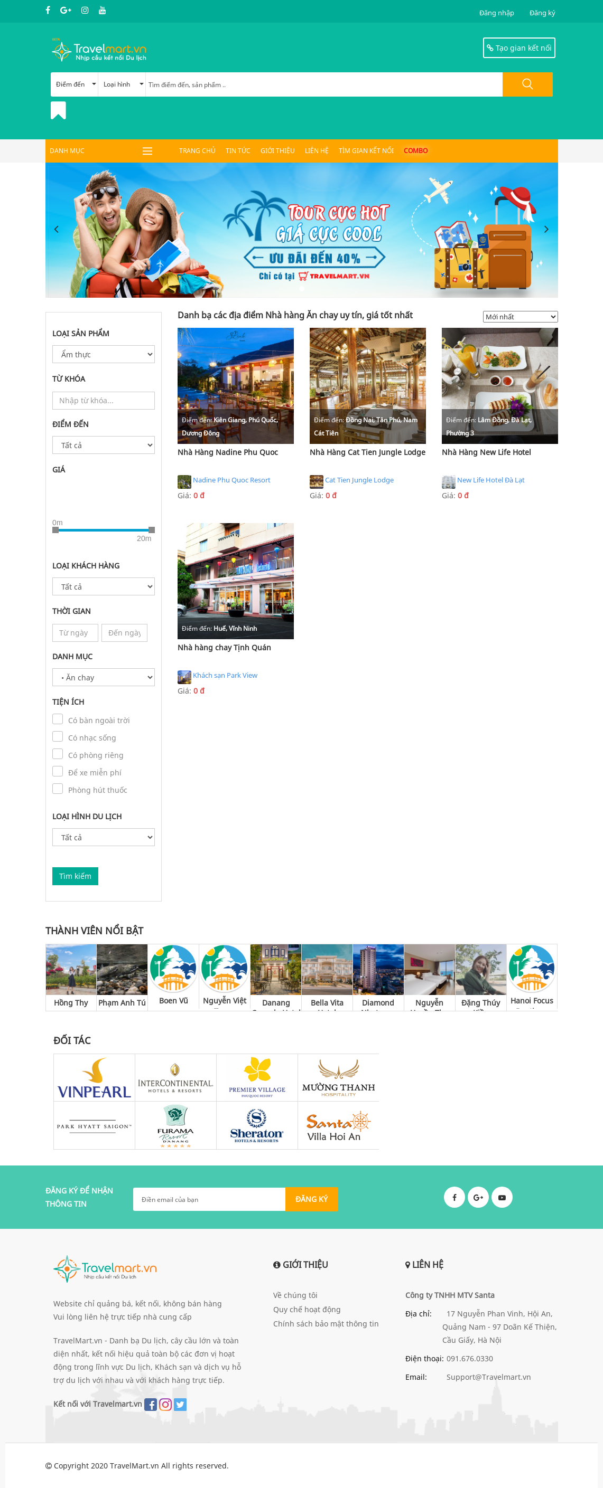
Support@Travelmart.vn (489, 1377)
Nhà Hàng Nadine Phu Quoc (228, 452)
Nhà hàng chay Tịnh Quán (224, 647)
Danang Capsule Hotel (276, 1004)
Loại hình (124, 84)
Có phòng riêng (96, 755)
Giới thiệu (278, 150)
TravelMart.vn (134, 1466)
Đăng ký (542, 12)
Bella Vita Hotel (327, 1004)
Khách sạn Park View (217, 677)
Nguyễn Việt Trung (224, 1002)
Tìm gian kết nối (366, 150)
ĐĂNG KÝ (311, 1199)
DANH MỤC (67, 150)
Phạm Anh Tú (122, 1003)
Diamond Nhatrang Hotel (378, 1004)
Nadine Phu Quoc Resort (224, 482)
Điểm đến (76, 84)
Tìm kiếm (75, 876)
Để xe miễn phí (95, 772)
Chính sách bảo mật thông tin (326, 1324)
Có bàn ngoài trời (99, 720)
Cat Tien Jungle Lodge (352, 482)
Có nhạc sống (92, 738)
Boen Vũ (173, 1001)
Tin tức (238, 150)
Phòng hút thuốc (97, 790)
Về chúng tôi (295, 1295)
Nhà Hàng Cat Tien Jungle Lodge (367, 452)
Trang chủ (197, 150)
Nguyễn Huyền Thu (429, 1004)
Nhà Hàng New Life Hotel (486, 452)
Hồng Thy (71, 1003)
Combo (416, 150)
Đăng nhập (496, 12)
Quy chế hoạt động (307, 1309)
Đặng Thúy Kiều (480, 1004)
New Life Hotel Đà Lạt (483, 482)
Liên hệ (317, 150)
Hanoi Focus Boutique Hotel (532, 1002)
